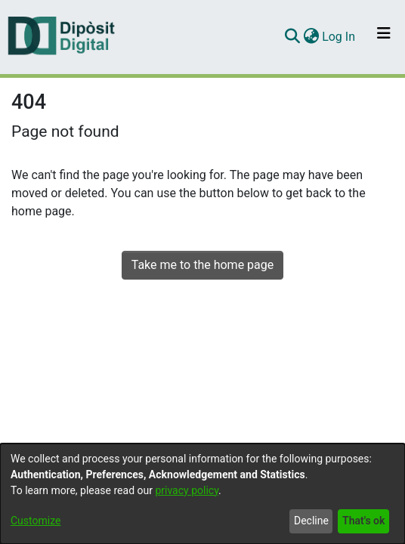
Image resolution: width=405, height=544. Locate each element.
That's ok (363, 521)
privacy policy (186, 490)
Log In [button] (339, 36)
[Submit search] (292, 37)
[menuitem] (310, 37)
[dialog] (202, 494)
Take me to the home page (202, 265)
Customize (35, 521)
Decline (311, 521)
